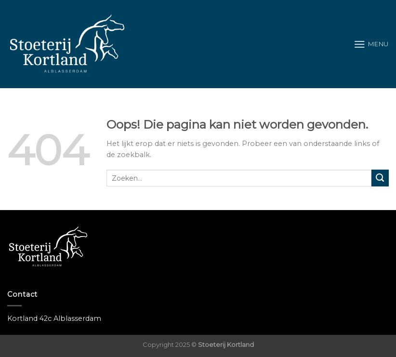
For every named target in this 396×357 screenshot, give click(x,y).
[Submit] (380, 178)
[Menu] (371, 44)
